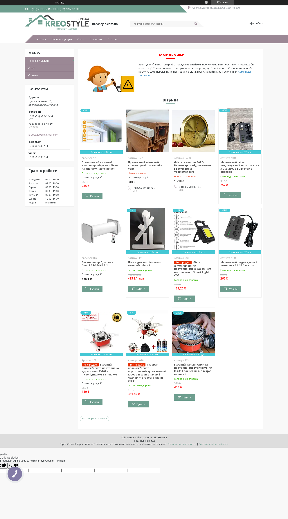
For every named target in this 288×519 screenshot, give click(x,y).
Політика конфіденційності (213, 444)
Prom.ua (162, 437)
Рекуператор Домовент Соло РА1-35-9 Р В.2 (98, 263)
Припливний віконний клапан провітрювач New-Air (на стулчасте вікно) (100, 165)
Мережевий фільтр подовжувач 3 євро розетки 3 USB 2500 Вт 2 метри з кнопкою (239, 167)
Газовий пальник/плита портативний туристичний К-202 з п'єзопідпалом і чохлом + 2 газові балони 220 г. (147, 373)
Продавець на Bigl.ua (144, 440)
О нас (80, 39)
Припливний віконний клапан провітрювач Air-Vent (145, 165)
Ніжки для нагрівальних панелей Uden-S (145, 263)
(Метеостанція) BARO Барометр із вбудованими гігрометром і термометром (192, 167)
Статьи (112, 39)
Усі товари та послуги (94, 418)
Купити (94, 196)
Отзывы (33, 75)
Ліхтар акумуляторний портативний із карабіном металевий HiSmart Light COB (192, 268)
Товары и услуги (61, 39)
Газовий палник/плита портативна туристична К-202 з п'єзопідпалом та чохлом (100, 369)
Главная (41, 39)
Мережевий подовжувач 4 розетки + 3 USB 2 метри (238, 263)
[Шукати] (195, 24)
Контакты (96, 39)
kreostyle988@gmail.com (43, 134)
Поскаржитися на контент (182, 444)
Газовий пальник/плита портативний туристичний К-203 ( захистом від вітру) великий (193, 369)
